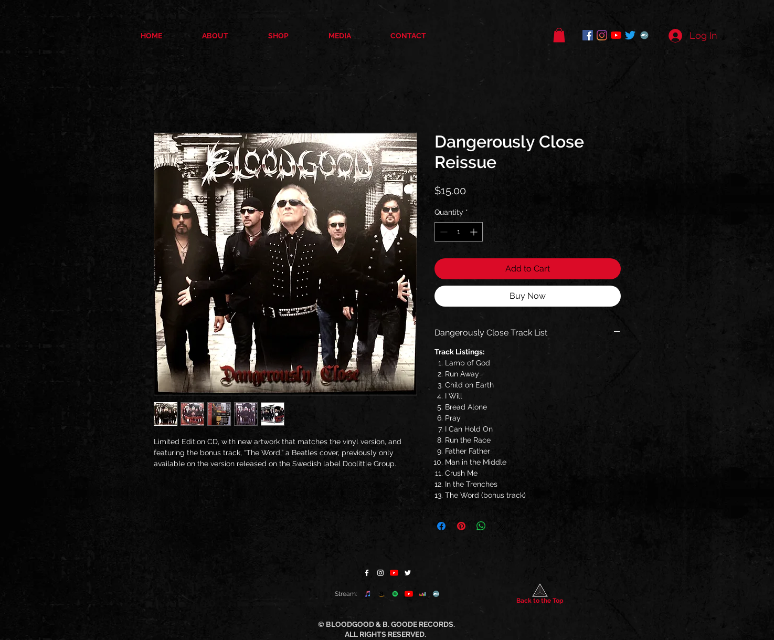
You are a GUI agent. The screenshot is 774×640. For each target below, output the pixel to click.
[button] (559, 35)
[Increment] (474, 232)
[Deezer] (422, 594)
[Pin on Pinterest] (461, 526)
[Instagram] (602, 35)
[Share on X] (501, 526)
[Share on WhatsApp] (481, 526)
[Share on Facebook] (441, 526)
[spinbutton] (458, 232)
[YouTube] (616, 35)
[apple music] (368, 594)
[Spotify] (395, 594)
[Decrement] (442, 232)
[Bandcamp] (644, 35)
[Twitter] (630, 35)
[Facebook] (587, 35)
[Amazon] (381, 594)
